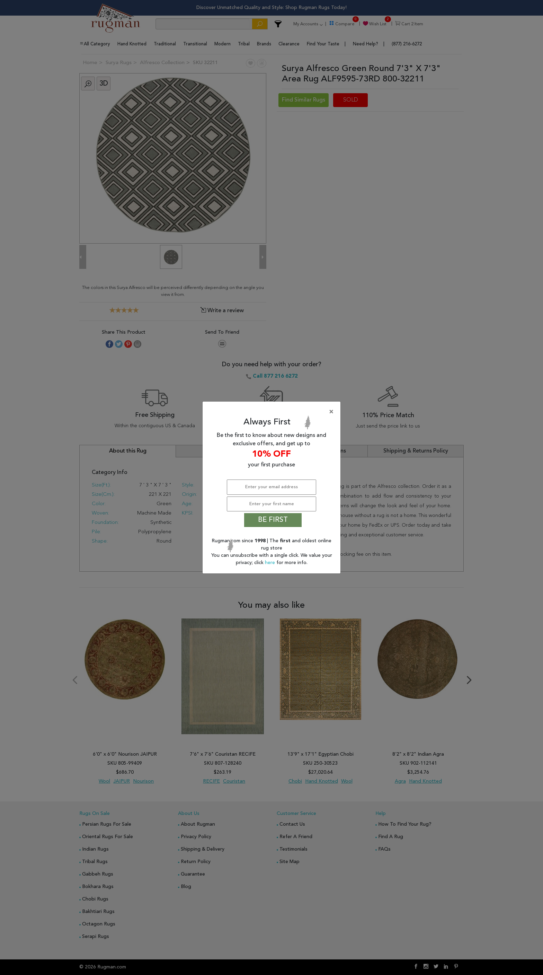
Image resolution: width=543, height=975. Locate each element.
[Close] (272, 412)
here (270, 562)
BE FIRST (273, 520)
